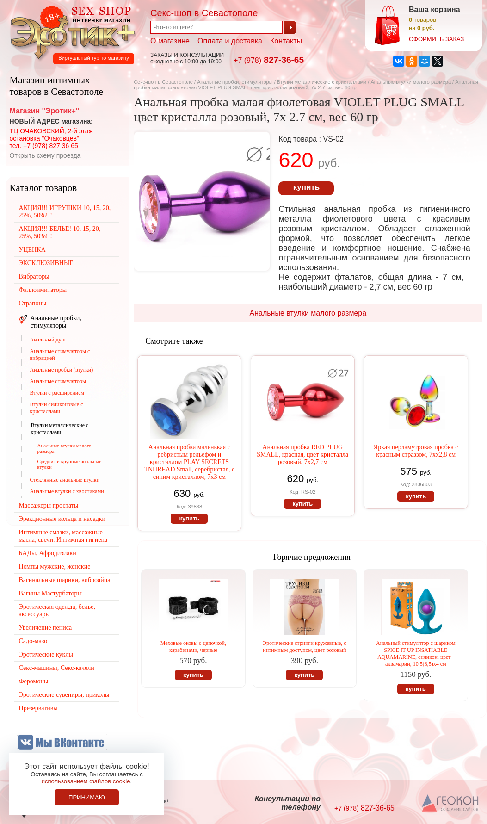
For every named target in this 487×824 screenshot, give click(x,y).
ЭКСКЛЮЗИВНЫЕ (46, 263)
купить (306, 187)
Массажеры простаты (49, 505)
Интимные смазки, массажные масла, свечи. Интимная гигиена (63, 536)
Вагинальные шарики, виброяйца (65, 579)
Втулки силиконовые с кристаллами (56, 408)
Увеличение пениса (45, 627)
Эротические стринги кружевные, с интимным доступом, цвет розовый (304, 646)
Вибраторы (34, 276)
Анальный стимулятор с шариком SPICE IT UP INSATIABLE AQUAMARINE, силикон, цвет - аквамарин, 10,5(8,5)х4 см (415, 653)
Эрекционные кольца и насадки (62, 518)
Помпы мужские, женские (55, 566)
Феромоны (34, 681)
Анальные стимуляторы (58, 381)
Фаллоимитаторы (43, 289)
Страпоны (33, 303)
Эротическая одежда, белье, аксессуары (57, 610)
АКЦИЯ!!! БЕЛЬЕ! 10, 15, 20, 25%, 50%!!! (60, 232)
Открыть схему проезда (45, 155)
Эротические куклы (46, 654)
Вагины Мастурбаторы (50, 593)
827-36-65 (269, 60)
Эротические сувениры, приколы (64, 694)
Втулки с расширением (57, 393)
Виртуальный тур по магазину (93, 58)
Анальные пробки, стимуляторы (234, 82)
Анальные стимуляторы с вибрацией (60, 354)
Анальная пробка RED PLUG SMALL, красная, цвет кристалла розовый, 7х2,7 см (302, 454)
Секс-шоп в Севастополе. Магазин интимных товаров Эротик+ (70, 31)
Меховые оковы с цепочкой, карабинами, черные (193, 646)
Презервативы (38, 708)
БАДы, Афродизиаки (47, 553)
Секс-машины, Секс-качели (56, 667)
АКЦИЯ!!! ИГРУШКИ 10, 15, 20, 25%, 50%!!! (65, 211)
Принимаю (86, 797)
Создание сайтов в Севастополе (450, 803)
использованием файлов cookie (86, 781)
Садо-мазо (33, 641)
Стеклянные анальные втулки (65, 480)
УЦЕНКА (32, 249)
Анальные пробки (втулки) (61, 369)
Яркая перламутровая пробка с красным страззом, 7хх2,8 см (416, 451)
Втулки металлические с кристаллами (321, 82)
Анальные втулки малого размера (410, 82)
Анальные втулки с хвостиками (67, 491)
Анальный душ (48, 339)
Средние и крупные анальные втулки (69, 464)
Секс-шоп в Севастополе (163, 82)
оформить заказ (436, 39)
